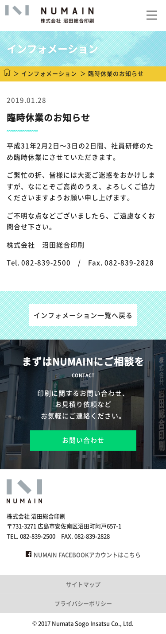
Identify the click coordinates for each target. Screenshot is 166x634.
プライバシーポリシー (83, 603)
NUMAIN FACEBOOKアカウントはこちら (83, 554)
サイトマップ (83, 584)
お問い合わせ (83, 440)
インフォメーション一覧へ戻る (83, 315)
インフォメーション (49, 73)
